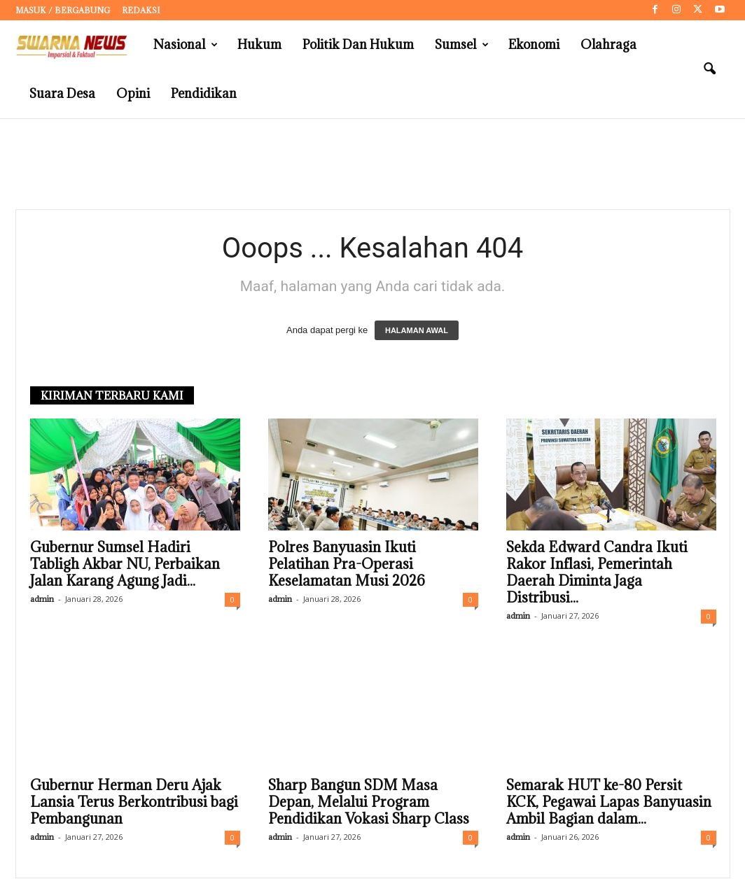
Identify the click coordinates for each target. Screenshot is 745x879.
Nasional (185, 44)
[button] (709, 69)
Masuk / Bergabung (62, 10)
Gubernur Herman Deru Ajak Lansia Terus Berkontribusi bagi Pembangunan (134, 803)
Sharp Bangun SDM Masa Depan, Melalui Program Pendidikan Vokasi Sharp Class (368, 803)
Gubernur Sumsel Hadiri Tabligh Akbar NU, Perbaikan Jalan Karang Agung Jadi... (125, 565)
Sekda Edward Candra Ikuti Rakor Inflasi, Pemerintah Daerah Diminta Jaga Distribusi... (597, 573)
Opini (133, 93)
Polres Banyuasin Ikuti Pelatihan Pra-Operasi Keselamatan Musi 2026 (346, 565)
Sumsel (462, 44)
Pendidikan (204, 93)
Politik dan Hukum (358, 44)
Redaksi (141, 10)
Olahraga (608, 44)
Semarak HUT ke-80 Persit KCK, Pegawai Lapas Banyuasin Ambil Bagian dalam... (608, 803)
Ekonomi (533, 44)
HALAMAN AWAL (416, 331)
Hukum (259, 44)
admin (42, 599)
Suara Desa (62, 93)
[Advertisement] (372, 164)
